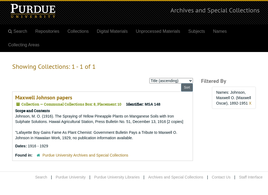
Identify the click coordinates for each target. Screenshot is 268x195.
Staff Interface (251, 177)
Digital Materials (112, 31)
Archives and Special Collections (215, 10)
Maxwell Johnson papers (43, 97)
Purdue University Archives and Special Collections (85, 155)
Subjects (196, 31)
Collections (78, 31)
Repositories (47, 31)
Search (41, 177)
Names (220, 31)
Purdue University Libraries (117, 177)
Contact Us (221, 177)
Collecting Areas (24, 45)
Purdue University (71, 177)
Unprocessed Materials (158, 31)
